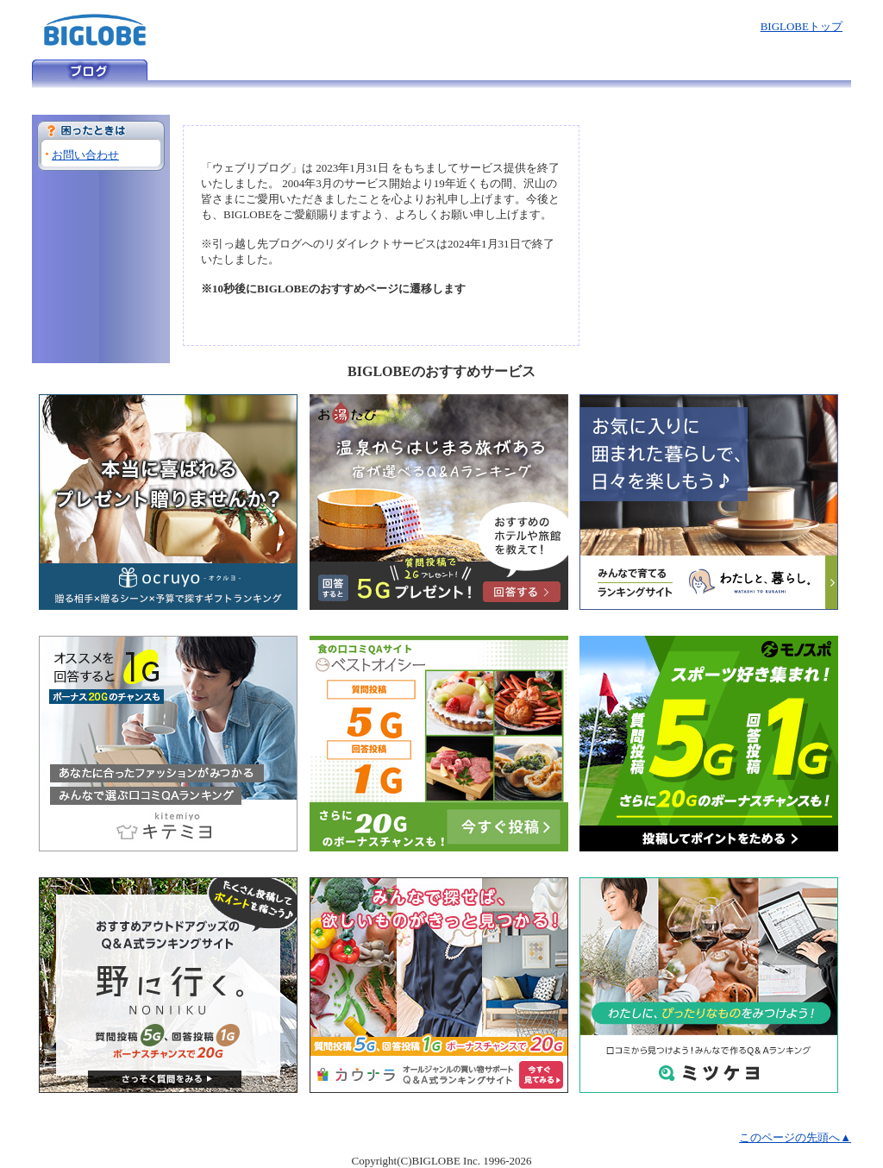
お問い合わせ (85, 154)
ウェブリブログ (89, 70)
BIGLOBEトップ (801, 26)
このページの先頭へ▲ (795, 1137)
